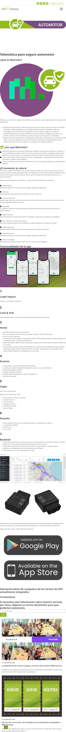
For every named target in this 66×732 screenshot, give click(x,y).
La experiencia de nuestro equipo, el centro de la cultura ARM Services (32, 666)
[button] (61, 9)
